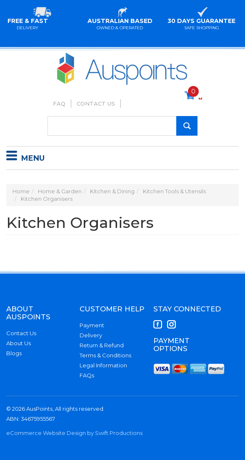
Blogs (14, 353)
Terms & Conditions (105, 355)
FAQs (87, 375)
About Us (18, 343)
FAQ (59, 103)
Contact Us (96, 103)
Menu (25, 157)
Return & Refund (102, 345)
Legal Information (103, 365)
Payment (92, 325)
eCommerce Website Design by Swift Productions (74, 433)
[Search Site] (187, 126)
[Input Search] (123, 126)
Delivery (91, 335)
